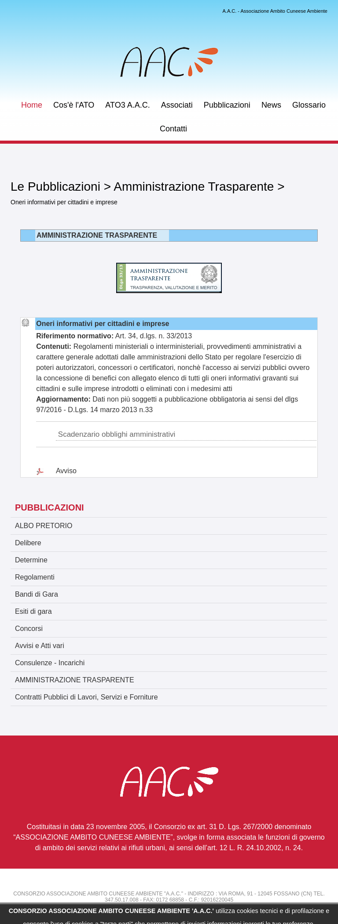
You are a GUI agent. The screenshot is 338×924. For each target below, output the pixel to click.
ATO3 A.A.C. (127, 105)
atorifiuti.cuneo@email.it (88, 906)
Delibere (28, 543)
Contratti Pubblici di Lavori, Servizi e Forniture (86, 697)
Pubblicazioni (227, 105)
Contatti (173, 128)
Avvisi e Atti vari (39, 645)
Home (31, 105)
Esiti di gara (33, 611)
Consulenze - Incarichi (49, 663)
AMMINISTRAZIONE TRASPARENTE (74, 680)
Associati (177, 105)
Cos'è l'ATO (73, 105)
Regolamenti (35, 577)
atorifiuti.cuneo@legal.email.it (193, 906)
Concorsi (29, 628)
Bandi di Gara (36, 594)
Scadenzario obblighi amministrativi (116, 434)
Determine (31, 560)
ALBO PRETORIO (43, 525)
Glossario (309, 105)
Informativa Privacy (278, 906)
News (271, 105)
